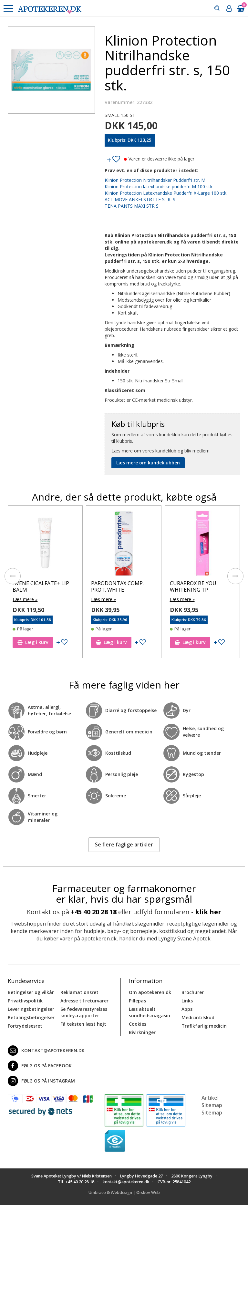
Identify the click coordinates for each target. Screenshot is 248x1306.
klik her (208, 911)
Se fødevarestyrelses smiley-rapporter (83, 1012)
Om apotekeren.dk (150, 992)
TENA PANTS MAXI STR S (132, 206)
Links (187, 1001)
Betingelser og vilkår (31, 992)
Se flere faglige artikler (124, 844)
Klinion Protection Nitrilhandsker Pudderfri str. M (155, 180)
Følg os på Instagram (41, 1081)
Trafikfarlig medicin (204, 1026)
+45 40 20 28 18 (94, 911)
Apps (186, 1009)
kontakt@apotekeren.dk (46, 1050)
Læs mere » (58, 599)
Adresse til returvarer (84, 1001)
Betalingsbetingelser (31, 1017)
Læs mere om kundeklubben (148, 463)
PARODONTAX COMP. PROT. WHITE (151, 586)
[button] (8, 8)
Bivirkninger (142, 1032)
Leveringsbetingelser (31, 1009)
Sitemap (212, 1112)
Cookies (137, 1024)
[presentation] (13, 576)
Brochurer (192, 992)
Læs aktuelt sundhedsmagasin (149, 1012)
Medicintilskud (197, 1017)
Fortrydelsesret (25, 1026)
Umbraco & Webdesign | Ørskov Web (124, 1192)
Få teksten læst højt (83, 1024)
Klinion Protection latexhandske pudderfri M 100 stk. (159, 186)
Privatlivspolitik (25, 1001)
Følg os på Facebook (40, 1066)
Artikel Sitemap (212, 1101)
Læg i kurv (66, 642)
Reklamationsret (79, 992)
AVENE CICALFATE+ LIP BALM (74, 586)
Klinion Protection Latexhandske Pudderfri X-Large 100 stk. (166, 193)
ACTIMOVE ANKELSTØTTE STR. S (140, 199)
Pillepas (137, 1001)
